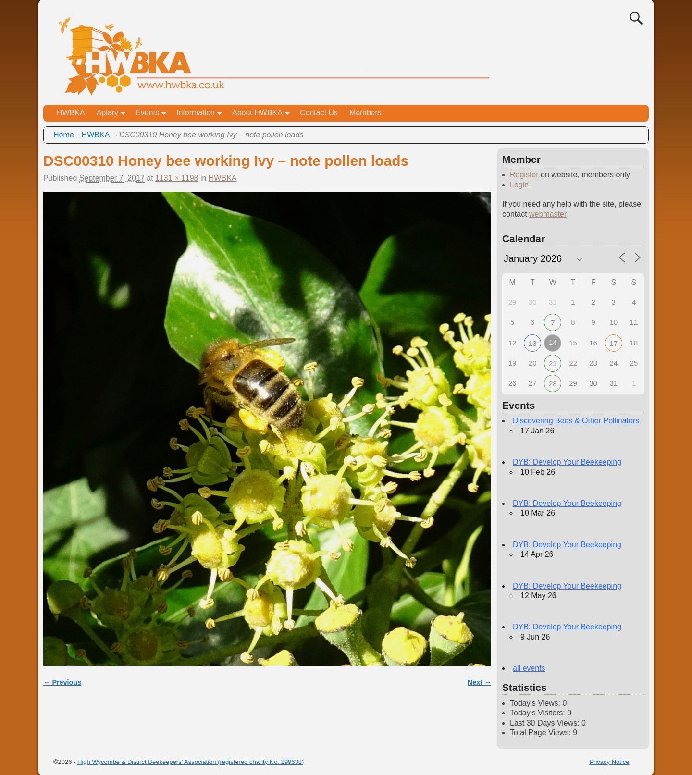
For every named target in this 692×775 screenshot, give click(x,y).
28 (553, 384)
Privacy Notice (609, 761)
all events (529, 668)
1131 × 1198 (176, 178)
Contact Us (319, 113)
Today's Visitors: (538, 713)
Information (201, 113)
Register (524, 175)
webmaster (548, 214)
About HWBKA (263, 113)
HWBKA (71, 113)
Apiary (113, 113)
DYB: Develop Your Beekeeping (567, 462)
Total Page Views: (541, 732)
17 (613, 343)
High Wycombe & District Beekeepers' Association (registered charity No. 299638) (190, 761)
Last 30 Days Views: (545, 723)
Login (519, 185)
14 (553, 342)
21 (553, 363)
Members (365, 113)
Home (63, 135)
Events (153, 113)
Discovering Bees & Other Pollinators (576, 421)
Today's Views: (536, 703)
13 (533, 343)
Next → (480, 682)
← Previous (62, 682)
